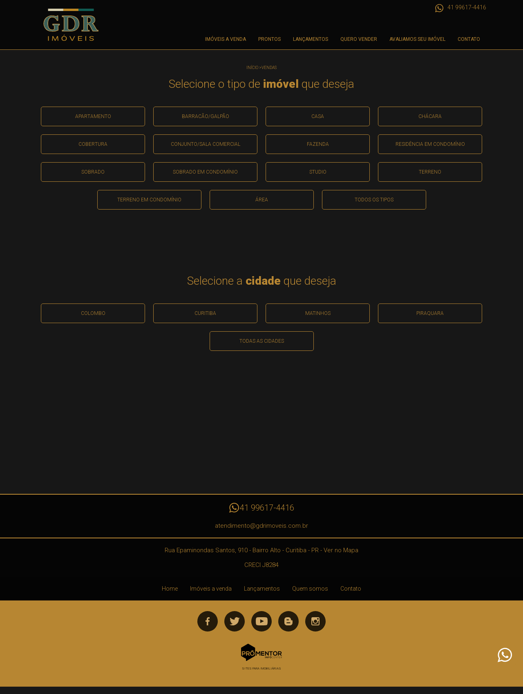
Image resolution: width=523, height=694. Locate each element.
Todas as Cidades (261, 341)
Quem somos (310, 588)
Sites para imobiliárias (261, 668)
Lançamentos (310, 39)
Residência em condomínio (430, 144)
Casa (317, 116)
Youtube (261, 621)
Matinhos (318, 313)
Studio (317, 172)
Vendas (269, 67)
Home (170, 588)
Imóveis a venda (225, 39)
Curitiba (205, 313)
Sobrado (93, 172)
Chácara (430, 116)
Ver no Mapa (341, 550)
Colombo (93, 313)
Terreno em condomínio (149, 200)
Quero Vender (358, 39)
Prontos (269, 39)
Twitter (234, 621)
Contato (469, 39)
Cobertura (92, 144)
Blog (288, 621)
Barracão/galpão (205, 116)
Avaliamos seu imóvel (417, 39)
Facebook (207, 621)
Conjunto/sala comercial (205, 144)
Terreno (430, 172)
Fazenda (318, 144)
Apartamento (93, 116)
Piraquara (430, 313)
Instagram (315, 621)
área (261, 200)
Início (252, 67)
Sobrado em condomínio (205, 172)
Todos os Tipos (374, 200)
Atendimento (504, 655)
